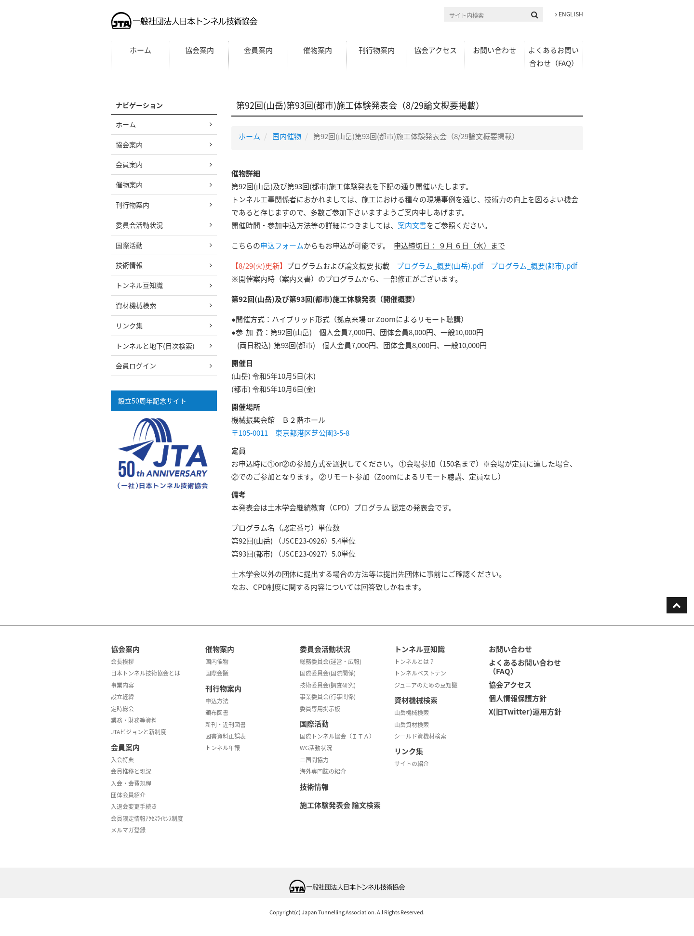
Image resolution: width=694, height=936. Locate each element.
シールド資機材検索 (420, 736)
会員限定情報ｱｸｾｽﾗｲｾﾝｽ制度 (147, 818)
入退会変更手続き (134, 806)
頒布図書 (216, 712)
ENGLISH (569, 14)
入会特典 (122, 759)
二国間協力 (314, 759)
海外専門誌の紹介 (323, 771)
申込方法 (216, 701)
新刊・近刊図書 (225, 724)
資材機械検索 (136, 305)
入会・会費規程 (131, 783)
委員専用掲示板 (320, 708)
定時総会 (122, 708)
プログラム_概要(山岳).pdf (440, 265)
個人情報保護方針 (518, 698)
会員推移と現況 (131, 771)
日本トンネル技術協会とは (145, 673)
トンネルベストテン (420, 673)
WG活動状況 (316, 747)
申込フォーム (282, 245)
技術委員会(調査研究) (328, 685)
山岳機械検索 (411, 712)
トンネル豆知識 (139, 285)
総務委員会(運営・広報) (330, 661)
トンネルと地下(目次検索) (155, 346)
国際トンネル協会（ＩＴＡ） (337, 736)
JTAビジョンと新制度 (138, 732)
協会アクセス (435, 50)
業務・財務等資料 (134, 720)
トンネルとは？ (414, 661)
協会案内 (199, 50)
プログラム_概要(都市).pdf (534, 265)
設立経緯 (122, 696)
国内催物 (286, 136)
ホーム (140, 50)
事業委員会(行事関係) (328, 696)
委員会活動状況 (139, 225)
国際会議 (216, 673)
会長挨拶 (122, 661)
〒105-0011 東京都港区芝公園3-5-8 (290, 433)
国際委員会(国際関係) (328, 673)
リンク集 (129, 325)
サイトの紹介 (411, 763)
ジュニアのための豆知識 (425, 685)
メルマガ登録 (128, 830)
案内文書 (412, 225)
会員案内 (258, 50)
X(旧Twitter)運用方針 (525, 711)
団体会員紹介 (128, 795)
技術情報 (129, 265)
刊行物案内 (377, 50)
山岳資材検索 (411, 724)
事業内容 (122, 685)
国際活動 (129, 245)
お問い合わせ (494, 50)
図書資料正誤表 (225, 736)
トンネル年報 (222, 747)
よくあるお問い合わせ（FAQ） (553, 56)
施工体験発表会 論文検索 (340, 805)
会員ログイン (136, 365)
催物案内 (317, 50)
